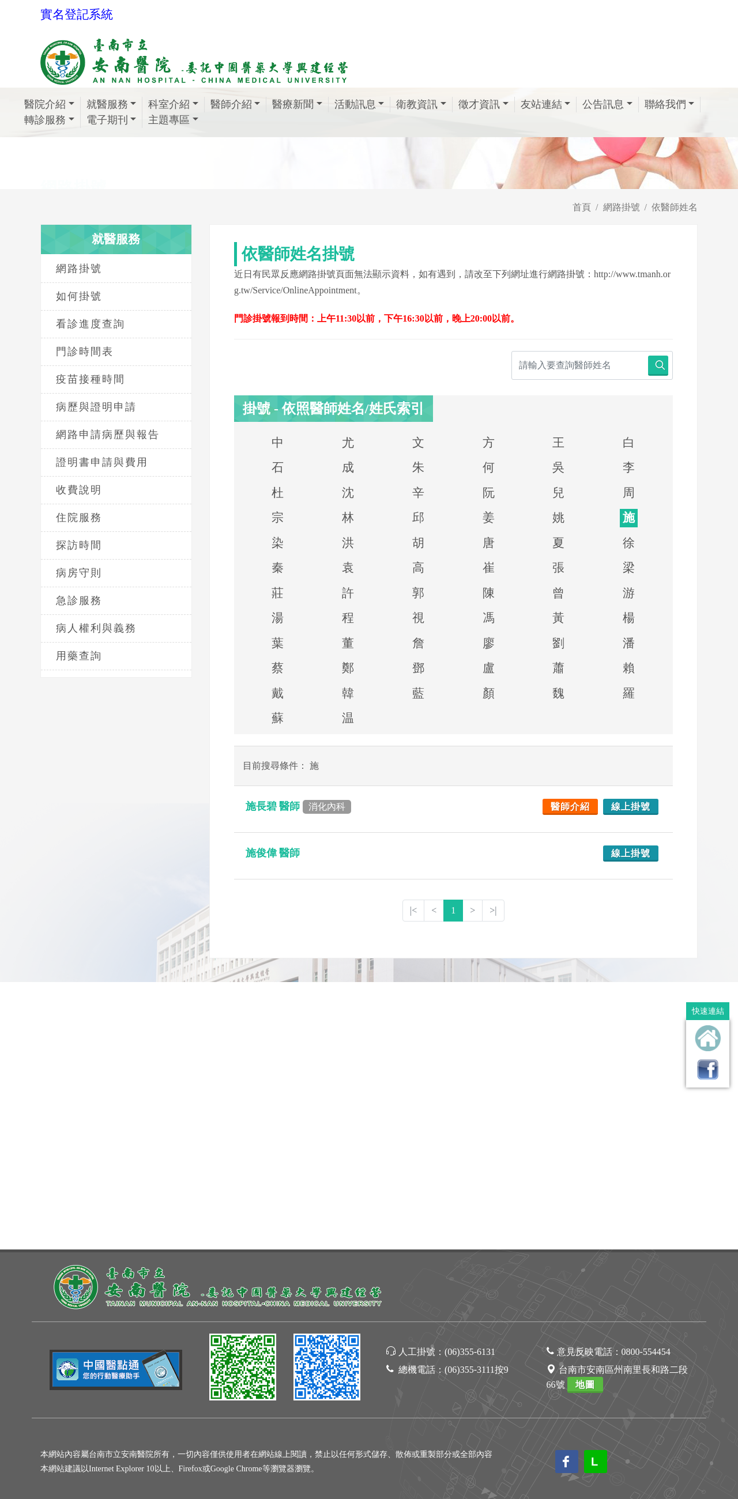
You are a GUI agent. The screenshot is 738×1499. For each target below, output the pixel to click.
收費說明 (79, 490)
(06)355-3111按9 (477, 1102)
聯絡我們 (670, 104)
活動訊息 (359, 104)
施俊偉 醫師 (274, 853)
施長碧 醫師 (298, 806)
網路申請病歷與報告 (108, 434)
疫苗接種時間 (90, 379)
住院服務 (79, 517)
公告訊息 (607, 104)
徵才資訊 (483, 104)
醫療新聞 (297, 104)
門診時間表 (85, 351)
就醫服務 (111, 104)
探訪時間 (79, 545)
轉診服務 (49, 120)
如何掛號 (79, 296)
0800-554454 (646, 1084)
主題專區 (173, 120)
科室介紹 (173, 104)
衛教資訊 (421, 104)
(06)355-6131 (470, 1084)
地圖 (585, 1117)
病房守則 (79, 573)
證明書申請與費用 (102, 462)
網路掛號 (621, 207)
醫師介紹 (235, 104)
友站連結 (546, 104)
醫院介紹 (49, 104)
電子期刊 (111, 120)
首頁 (582, 207)
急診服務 (79, 600)
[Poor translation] (42, 1304)
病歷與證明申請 (96, 407)
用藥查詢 (79, 656)
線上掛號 (630, 806)
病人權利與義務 (96, 628)
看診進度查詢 (90, 324)
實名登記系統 (76, 14)
